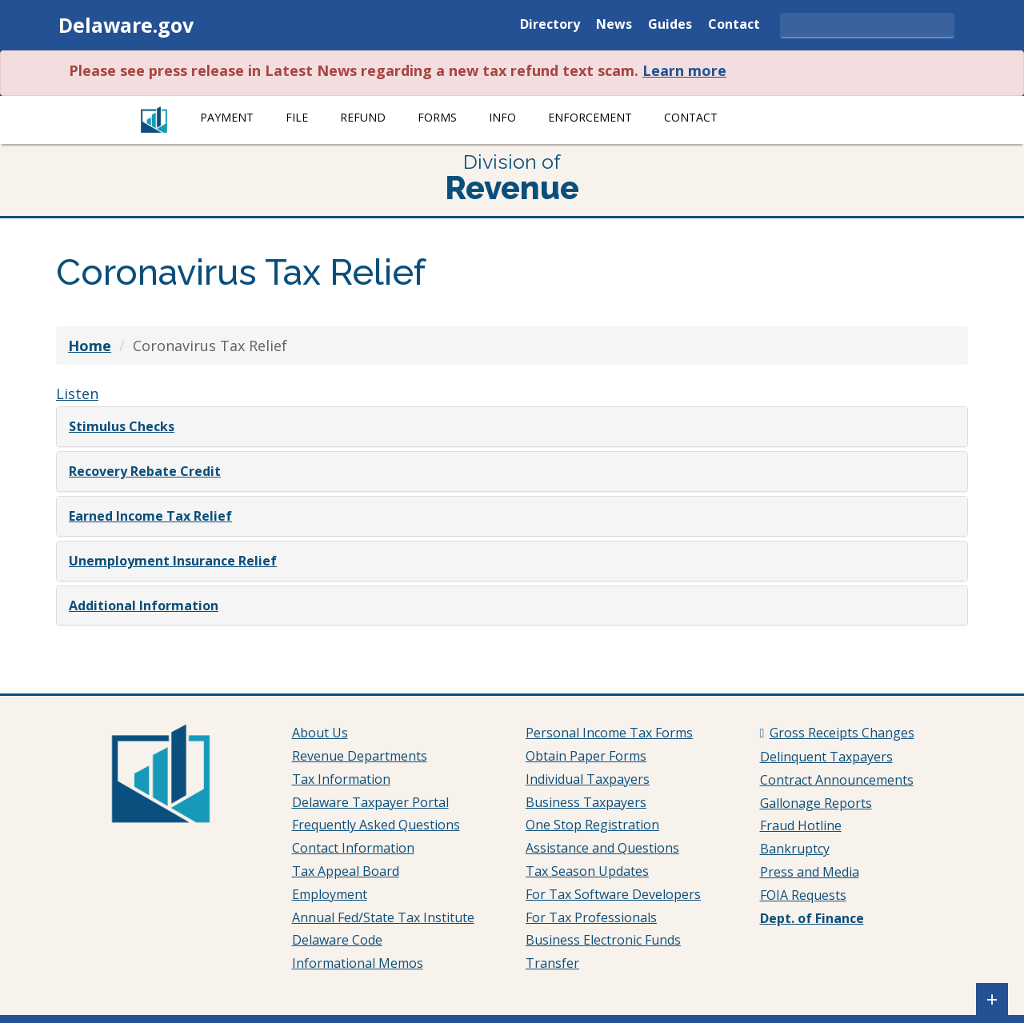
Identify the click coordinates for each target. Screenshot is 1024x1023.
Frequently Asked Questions (376, 824)
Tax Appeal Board (345, 871)
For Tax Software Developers (613, 894)
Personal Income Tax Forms (609, 732)
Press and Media (809, 872)
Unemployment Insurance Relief (173, 560)
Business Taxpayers (586, 802)
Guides (670, 25)
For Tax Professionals (591, 917)
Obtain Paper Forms (586, 756)
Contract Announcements (837, 780)
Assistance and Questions (602, 848)
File (297, 117)
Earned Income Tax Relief (150, 516)
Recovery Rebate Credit (145, 471)
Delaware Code (337, 940)
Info (502, 117)
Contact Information (353, 848)
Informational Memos (357, 963)
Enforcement (590, 117)
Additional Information (143, 605)
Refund (363, 117)
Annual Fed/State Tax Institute (383, 917)
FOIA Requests (803, 895)
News (614, 25)
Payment (227, 117)
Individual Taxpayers (588, 779)
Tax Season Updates (587, 871)
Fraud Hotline (801, 825)
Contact (734, 25)
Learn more (684, 70)
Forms (437, 117)
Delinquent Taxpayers (826, 756)
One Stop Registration (592, 824)
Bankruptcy (795, 848)
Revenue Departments (359, 756)
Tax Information (341, 779)
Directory (550, 25)
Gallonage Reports (816, 803)
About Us (320, 732)
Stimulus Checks (121, 426)
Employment (329, 894)
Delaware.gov (126, 24)
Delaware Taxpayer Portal (370, 802)
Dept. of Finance (812, 918)
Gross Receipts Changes (842, 732)
